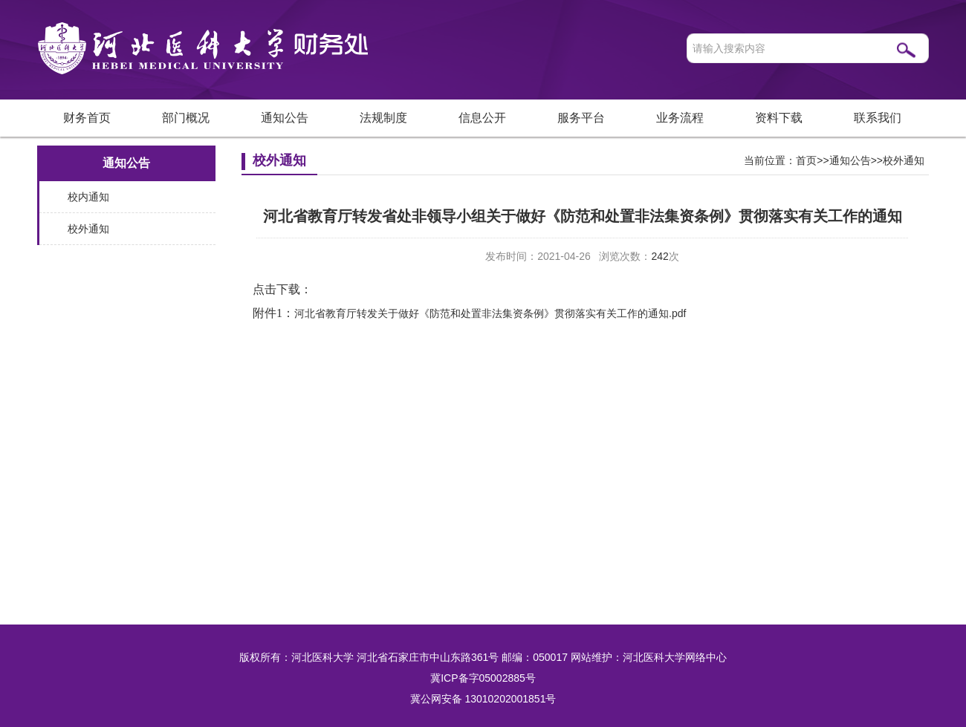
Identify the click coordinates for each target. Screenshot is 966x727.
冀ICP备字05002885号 (483, 678)
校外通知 (88, 229)
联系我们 (877, 117)
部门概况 (186, 117)
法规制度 (383, 117)
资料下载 (779, 117)
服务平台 (581, 117)
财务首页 (87, 117)
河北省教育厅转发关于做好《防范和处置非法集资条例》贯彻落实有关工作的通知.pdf (490, 313)
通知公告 (284, 117)
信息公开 (482, 117)
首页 (806, 160)
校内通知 (88, 197)
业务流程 (680, 117)
